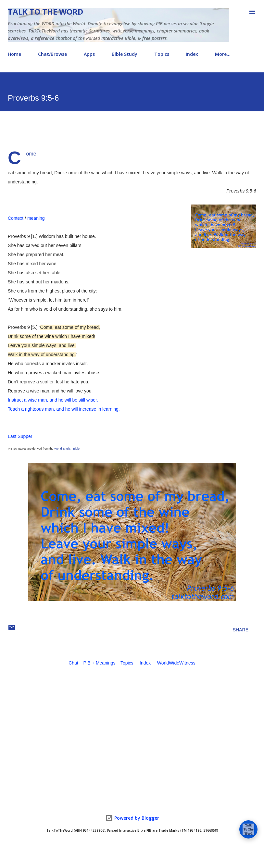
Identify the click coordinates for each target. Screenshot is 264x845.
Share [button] (240, 629)
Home (14, 54)
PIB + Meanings (99, 662)
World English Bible (67, 448)
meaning (36, 218)
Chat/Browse (52, 54)
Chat (73, 662)
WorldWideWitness (176, 662)
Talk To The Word (45, 11)
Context (15, 218)
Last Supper (20, 436)
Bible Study (124, 54)
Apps (89, 54)
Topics (161, 54)
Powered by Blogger (132, 818)
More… (223, 54)
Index (192, 54)
